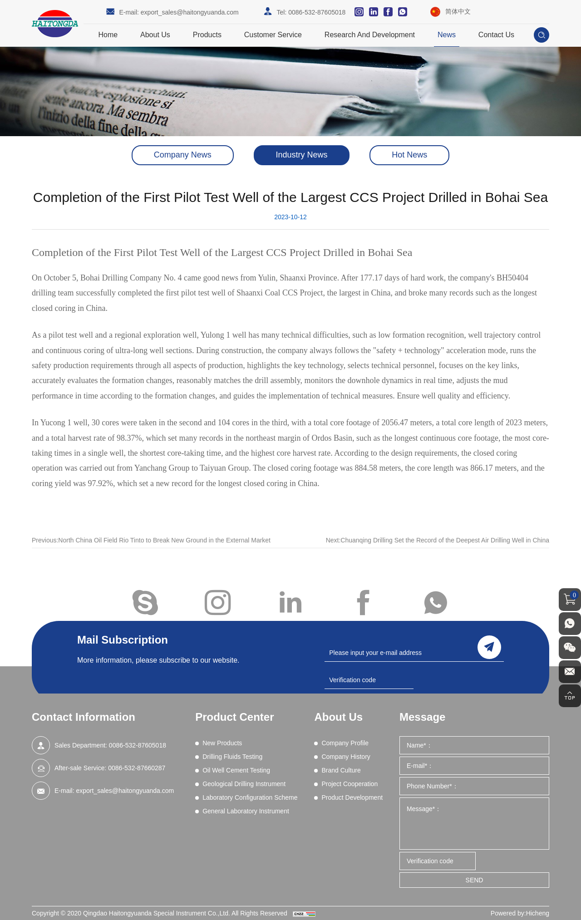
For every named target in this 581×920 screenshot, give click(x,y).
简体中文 (458, 11)
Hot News (409, 155)
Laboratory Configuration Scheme (249, 797)
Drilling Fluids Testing (232, 756)
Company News (183, 155)
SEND (474, 880)
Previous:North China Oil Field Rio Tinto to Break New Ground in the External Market (151, 549)
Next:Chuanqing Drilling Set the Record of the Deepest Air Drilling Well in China (437, 549)
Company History (345, 756)
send (489, 647)
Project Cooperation (349, 783)
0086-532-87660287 (136, 768)
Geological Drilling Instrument (244, 783)
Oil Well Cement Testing (236, 770)
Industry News (301, 155)
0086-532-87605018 (316, 12)
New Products (222, 743)
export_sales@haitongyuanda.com (190, 12)
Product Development (352, 797)
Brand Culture (340, 770)
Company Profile (345, 743)
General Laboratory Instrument (245, 811)
